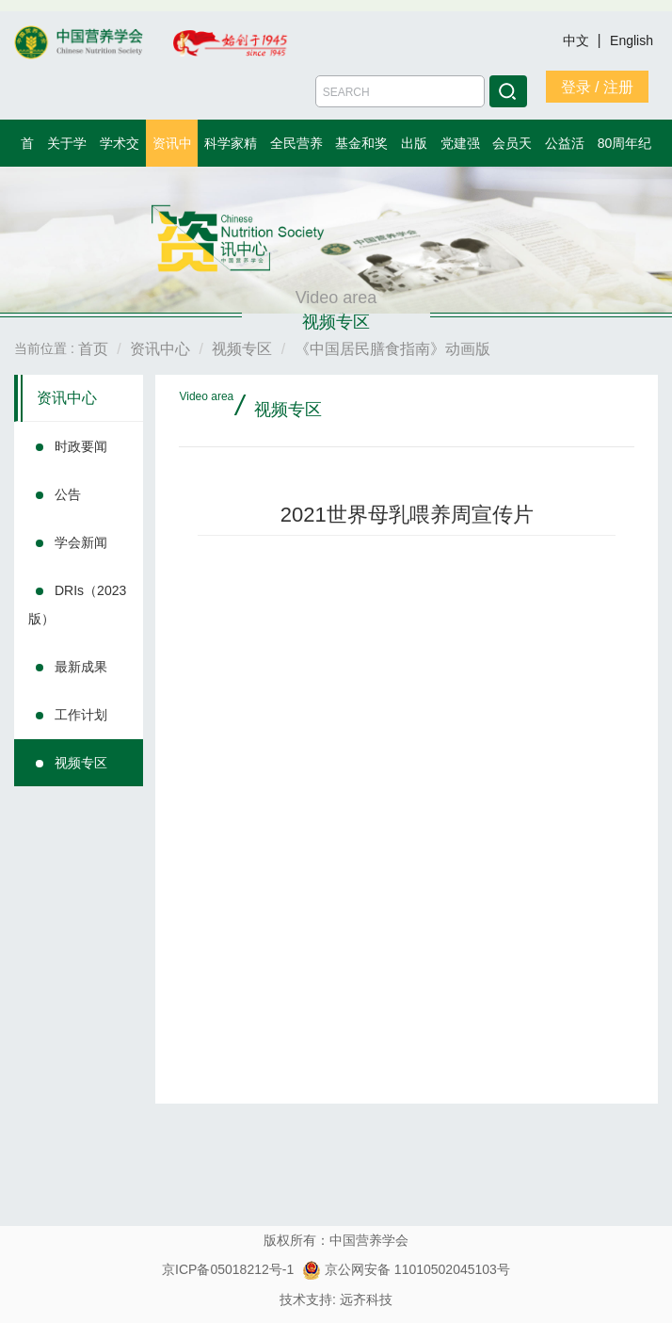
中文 (578, 40)
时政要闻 (81, 446)
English (631, 40)
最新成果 (81, 666)
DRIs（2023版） (77, 604)
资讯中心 (67, 398)
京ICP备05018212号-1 (228, 1269)
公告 (68, 494)
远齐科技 (366, 1299)
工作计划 (81, 714)
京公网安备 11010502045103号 (406, 1269)
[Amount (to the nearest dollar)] (400, 91)
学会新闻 (81, 542)
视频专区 (81, 762)
